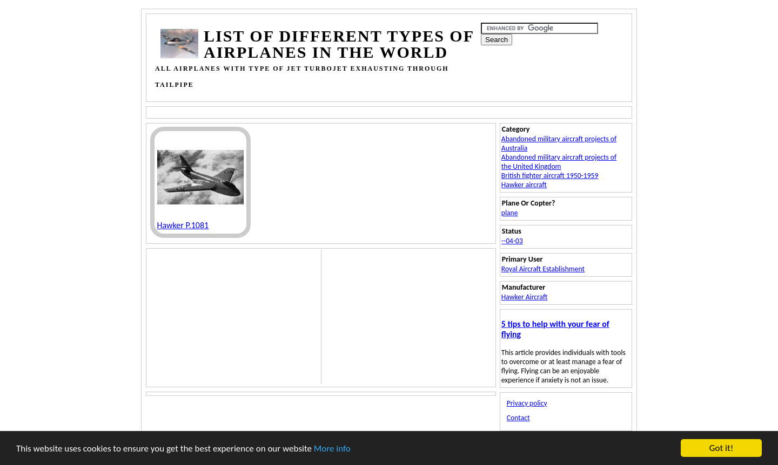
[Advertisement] (357, 111)
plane (509, 212)
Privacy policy (527, 403)
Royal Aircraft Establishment (543, 268)
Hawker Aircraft (524, 297)
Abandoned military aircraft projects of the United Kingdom (558, 162)
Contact (518, 417)
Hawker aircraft (524, 184)
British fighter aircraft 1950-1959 (550, 175)
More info (332, 449)
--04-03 (512, 240)
